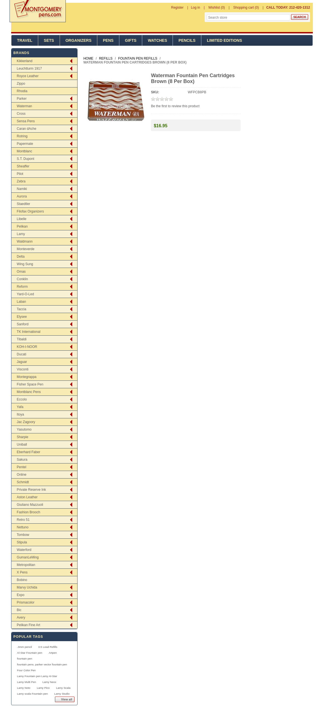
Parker (21, 99)
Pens (108, 40)
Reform (22, 287)
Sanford (22, 324)
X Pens (22, 572)
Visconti (22, 369)
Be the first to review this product (175, 106)
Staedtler (23, 204)
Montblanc (24, 151)
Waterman (24, 106)
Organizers (78, 40)
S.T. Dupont (25, 159)
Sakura (22, 460)
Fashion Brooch (28, 512)
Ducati (21, 354)
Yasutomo (24, 429)
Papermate (25, 144)
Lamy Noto (23, 687)
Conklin (22, 279)
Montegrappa (27, 377)
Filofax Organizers (30, 211)
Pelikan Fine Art (28, 625)
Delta (21, 256)
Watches (157, 40)
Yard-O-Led (25, 294)
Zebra (21, 181)
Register (177, 7)
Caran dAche (26, 129)
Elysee (22, 317)
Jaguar (22, 362)
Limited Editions (224, 40)
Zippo (21, 84)
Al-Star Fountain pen (29, 652)
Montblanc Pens (29, 392)
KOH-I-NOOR (27, 347)
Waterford (24, 550)
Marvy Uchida (27, 587)
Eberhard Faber (28, 452)
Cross (21, 114)
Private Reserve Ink (31, 490)
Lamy (21, 234)
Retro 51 (23, 520)
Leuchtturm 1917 (29, 68)
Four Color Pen (26, 670)
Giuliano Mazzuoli (30, 505)
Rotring (22, 136)
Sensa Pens (26, 121)
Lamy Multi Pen (26, 681)
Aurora (22, 196)
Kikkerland (24, 61)
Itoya (20, 414)
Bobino (22, 580)
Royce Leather (27, 76)
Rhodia (22, 91)
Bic (19, 610)
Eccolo (22, 399)
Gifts (130, 40)
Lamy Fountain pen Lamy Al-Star (37, 676)
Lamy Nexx (49, 681)
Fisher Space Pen (30, 384)
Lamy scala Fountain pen (32, 693)
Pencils (186, 40)
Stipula (22, 542)
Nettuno (22, 527)
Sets (49, 40)
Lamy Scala (63, 687)
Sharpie (22, 437)
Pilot (20, 174)
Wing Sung (25, 264)
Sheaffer (23, 166)
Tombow (23, 535)
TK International (28, 332)
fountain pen (24, 658)
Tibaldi (21, 339)
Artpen (53, 652)
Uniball (22, 444)
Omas (21, 272)
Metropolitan (26, 565)
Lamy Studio (61, 693)
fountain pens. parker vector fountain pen (42, 664)
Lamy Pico (43, 687)
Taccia (21, 309)
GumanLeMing (28, 557)
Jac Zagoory (26, 422)
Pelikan (22, 226)
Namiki (22, 189)
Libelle (21, 219)
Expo (20, 595)
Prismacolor (25, 602)
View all (66, 699)
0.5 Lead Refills (47, 646)
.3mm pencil (24, 646)
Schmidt (23, 482)
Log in (195, 7)
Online (21, 475)
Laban (21, 302)
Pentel (21, 467)
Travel (24, 40)
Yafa (20, 407)
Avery (21, 617)
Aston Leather (27, 497)
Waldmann (25, 241)
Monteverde (25, 249)
